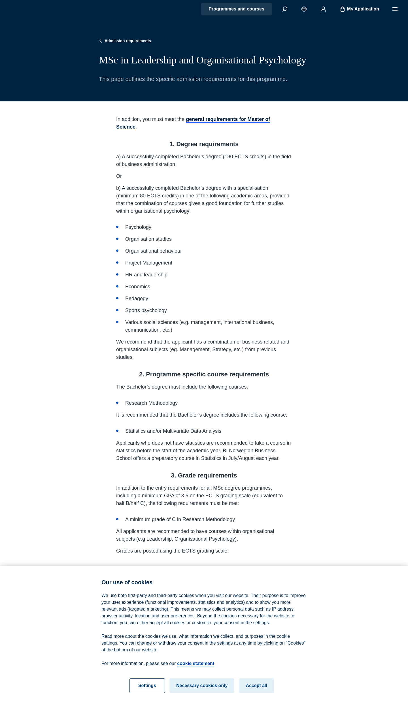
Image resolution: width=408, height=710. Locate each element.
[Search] (285, 9)
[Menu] (395, 9)
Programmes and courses (236, 9)
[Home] (24, 9)
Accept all (256, 687)
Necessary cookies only (202, 687)
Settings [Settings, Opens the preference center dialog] (147, 687)
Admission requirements (124, 41)
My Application (359, 9)
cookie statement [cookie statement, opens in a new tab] (195, 665)
